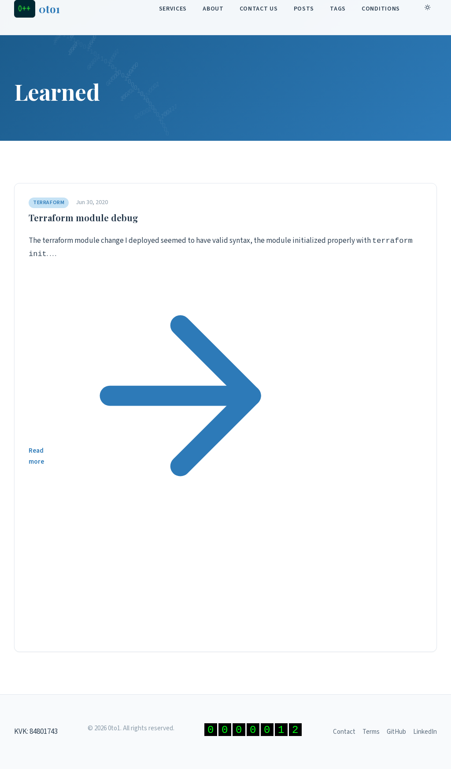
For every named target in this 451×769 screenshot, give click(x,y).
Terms (371, 731)
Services (173, 8)
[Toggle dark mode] (429, 9)
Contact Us (259, 8)
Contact (344, 731)
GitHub (396, 731)
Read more (225, 456)
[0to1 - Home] (37, 9)
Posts (304, 8)
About (213, 8)
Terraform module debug (83, 217)
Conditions (381, 8)
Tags (338, 8)
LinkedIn (425, 731)
